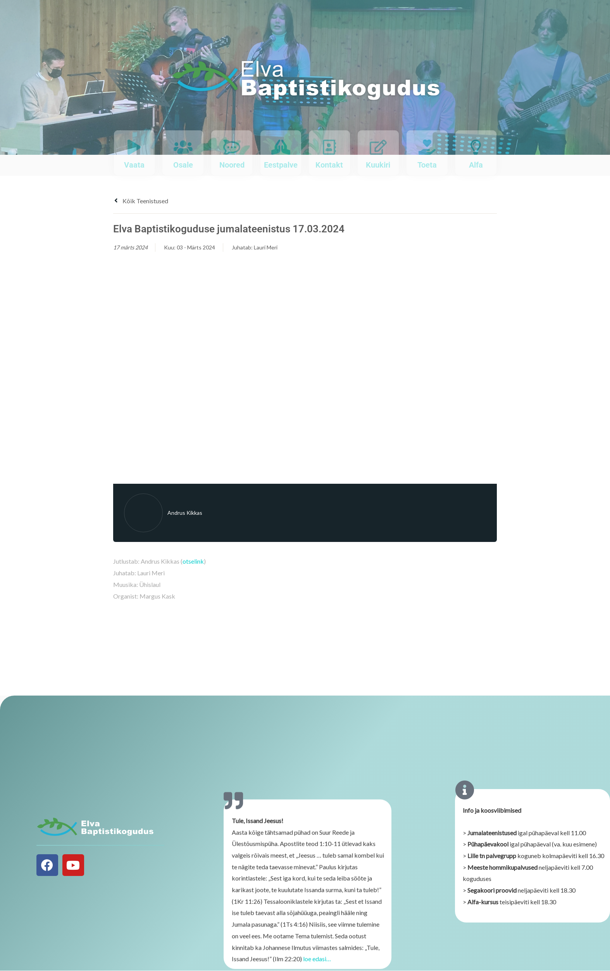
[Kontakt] (329, 147)
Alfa (476, 165)
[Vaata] (134, 147)
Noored (232, 165)
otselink (193, 561)
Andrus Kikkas (184, 512)
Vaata (134, 165)
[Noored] (232, 147)
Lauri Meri (265, 247)
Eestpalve (281, 165)
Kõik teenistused (140, 200)
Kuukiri (378, 165)
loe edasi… (317, 964)
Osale (183, 165)
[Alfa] (475, 147)
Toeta (427, 165)
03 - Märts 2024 (196, 247)
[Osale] (183, 147)
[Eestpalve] (280, 147)
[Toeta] (426, 147)
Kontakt (329, 165)
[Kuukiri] (378, 147)
